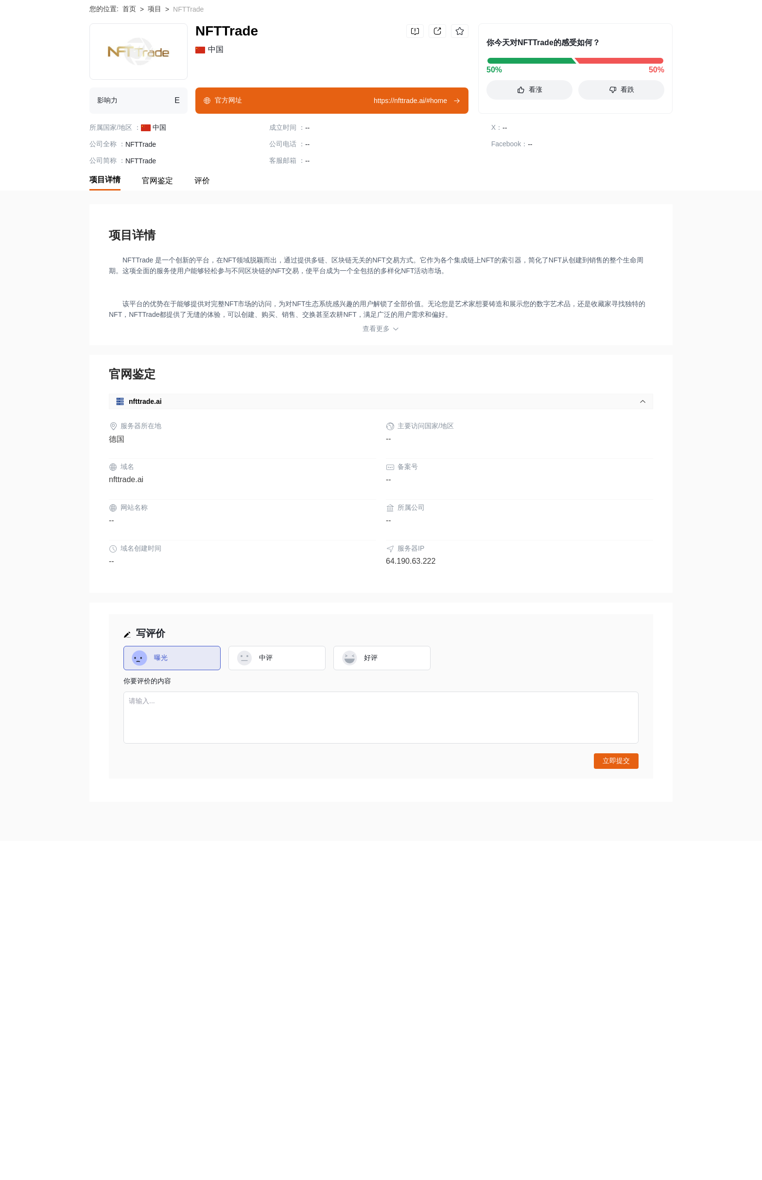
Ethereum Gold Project (252, 1137)
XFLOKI (421, 1153)
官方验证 (255, 990)
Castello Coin (502, 1153)
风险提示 (141, 990)
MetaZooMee (435, 1137)
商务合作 (428, 990)
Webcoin (601, 1137)
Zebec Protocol (620, 1153)
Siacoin (204, 1153)
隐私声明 (217, 990)
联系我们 (390, 990)
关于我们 (103, 990)
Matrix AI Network (116, 1153)
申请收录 (352, 990)
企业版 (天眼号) (304, 990)
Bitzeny (457, 1153)
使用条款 (179, 990)
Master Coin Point (327, 1137)
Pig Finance (247, 1153)
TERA (478, 1137)
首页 (129, 73)
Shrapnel (103, 1137)
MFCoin (168, 1153)
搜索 (476, 20)
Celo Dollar (147, 1137)
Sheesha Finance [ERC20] (354, 1153)
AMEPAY (191, 1137)
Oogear (289, 1153)
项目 (154, 73)
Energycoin (385, 1137)
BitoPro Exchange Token (537, 1137)
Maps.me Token (560, 1153)
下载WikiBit (640, 20)
